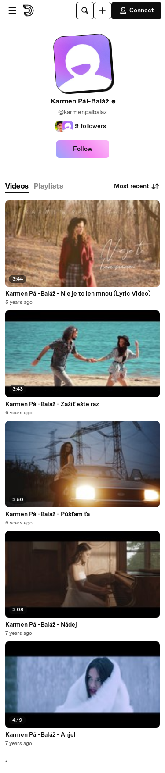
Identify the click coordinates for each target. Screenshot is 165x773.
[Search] (85, 10)
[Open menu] (12, 10)
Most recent (137, 186)
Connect (136, 10)
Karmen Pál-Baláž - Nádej (41, 624)
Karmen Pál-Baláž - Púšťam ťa (47, 514)
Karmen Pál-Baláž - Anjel (40, 734)
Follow (82, 149)
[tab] (17, 186)
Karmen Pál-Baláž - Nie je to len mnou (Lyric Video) (77, 293)
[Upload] (102, 10)
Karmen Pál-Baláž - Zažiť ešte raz (52, 404)
